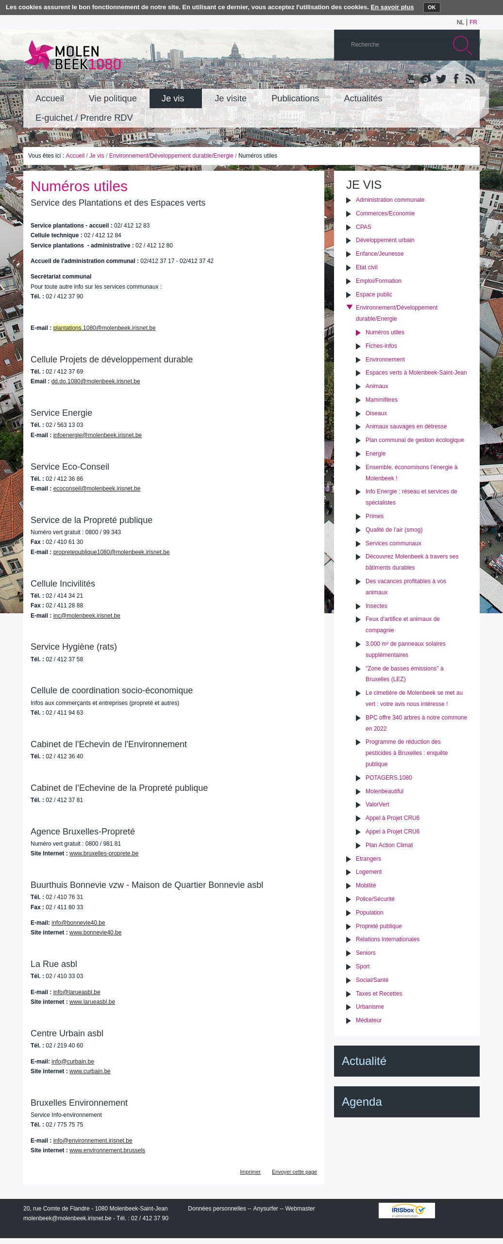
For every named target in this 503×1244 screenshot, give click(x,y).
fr (473, 22)
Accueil (75, 155)
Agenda (362, 1101)
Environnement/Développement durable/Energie (171, 155)
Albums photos (425, 79)
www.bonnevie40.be (95, 932)
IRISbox (407, 1210)
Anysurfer (265, 1208)
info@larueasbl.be (77, 992)
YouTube (411, 79)
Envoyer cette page (294, 1172)
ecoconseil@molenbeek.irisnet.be (97, 488)
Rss (469, 79)
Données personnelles (217, 1208)
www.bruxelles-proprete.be (103, 853)
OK (432, 7)
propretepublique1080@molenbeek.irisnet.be (111, 552)
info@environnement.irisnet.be (93, 1140)
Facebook (455, 79)
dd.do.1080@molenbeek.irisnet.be (95, 381)
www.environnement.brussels (107, 1150)
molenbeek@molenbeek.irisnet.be (67, 1218)
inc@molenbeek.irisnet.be (86, 615)
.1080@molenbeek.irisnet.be (104, 328)
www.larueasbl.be (92, 1001)
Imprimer (250, 1172)
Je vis (96, 155)
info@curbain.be (72, 1061)
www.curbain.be (90, 1071)
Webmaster (300, 1208)
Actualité (364, 1060)
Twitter (440, 79)
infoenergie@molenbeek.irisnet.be (97, 435)
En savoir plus (392, 7)
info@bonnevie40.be (78, 922)
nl (460, 22)
